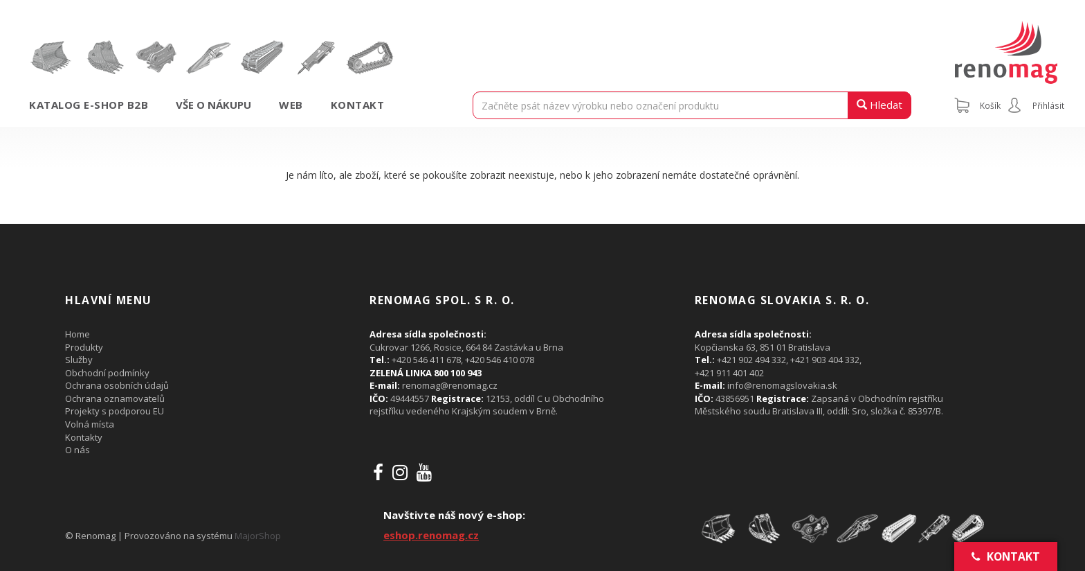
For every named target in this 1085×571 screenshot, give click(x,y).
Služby (79, 359)
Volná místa (89, 424)
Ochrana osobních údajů (117, 385)
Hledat (879, 105)
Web (291, 105)
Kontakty (83, 437)
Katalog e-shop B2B (88, 105)
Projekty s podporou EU (114, 411)
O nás (77, 449)
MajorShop (258, 535)
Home (77, 334)
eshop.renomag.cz (431, 535)
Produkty (84, 347)
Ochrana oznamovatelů (115, 398)
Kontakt (358, 105)
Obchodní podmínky (107, 373)
